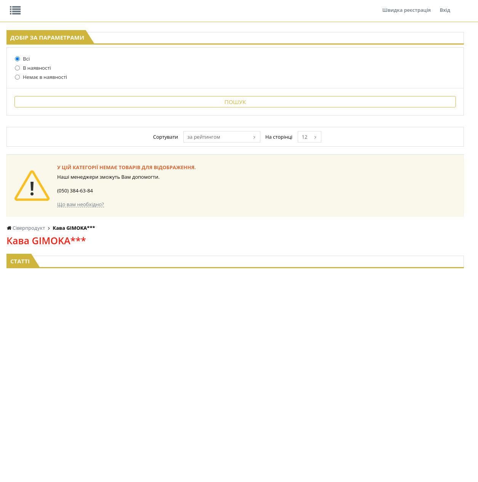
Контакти (134, 5)
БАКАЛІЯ (93, 420)
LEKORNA (158, 376)
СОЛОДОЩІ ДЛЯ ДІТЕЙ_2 (367, 384)
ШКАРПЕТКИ (418, 398)
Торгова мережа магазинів (235, 299)
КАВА (90, 413)
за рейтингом (286, 203)
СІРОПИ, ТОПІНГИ (232, 398)
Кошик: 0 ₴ (422, 80)
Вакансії (96, 5)
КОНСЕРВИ (224, 405)
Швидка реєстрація (406, 5)
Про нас (24, 5)
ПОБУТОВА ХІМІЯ (423, 405)
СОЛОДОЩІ (353, 376)
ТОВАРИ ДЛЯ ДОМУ (361, 405)
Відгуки (59, 5)
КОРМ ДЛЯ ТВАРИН (233, 413)
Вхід (445, 5)
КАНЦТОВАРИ (419, 391)
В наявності (26, 126)
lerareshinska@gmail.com (69, 464)
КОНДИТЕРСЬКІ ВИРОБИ (239, 391)
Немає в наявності (34, 136)
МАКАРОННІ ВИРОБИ (236, 420)
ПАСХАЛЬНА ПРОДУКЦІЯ (303, 405)
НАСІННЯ (158, 384)
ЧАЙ (89, 405)
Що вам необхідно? (186, 270)
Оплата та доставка (167, 80)
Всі (15, 117)
